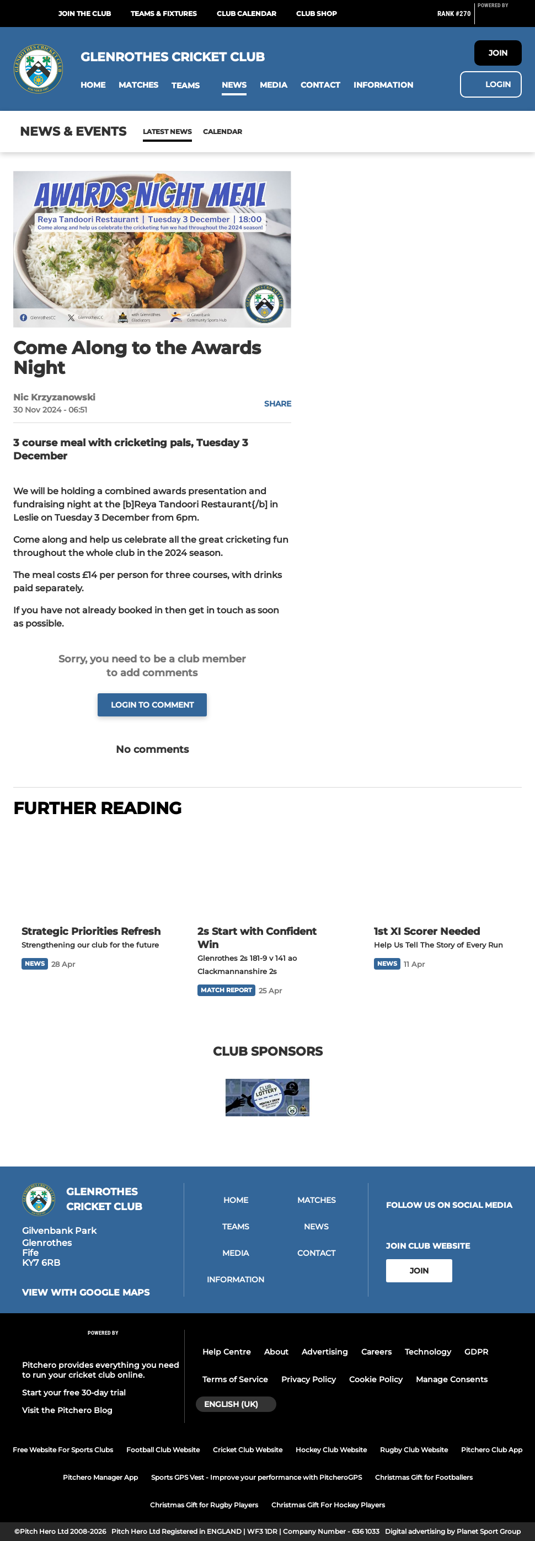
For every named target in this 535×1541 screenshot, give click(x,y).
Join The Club (84, 13)
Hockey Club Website (331, 1450)
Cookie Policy (376, 1379)
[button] (93, 85)
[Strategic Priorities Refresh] (91, 873)
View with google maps (85, 1293)
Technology (428, 1352)
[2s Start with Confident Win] (267, 873)
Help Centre (226, 1352)
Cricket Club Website (247, 1450)
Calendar (195, 131)
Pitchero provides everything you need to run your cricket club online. (100, 1370)
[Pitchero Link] (500, 18)
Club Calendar (246, 13)
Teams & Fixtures (164, 13)
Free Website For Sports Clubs (63, 1450)
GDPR (476, 1352)
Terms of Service (235, 1379)
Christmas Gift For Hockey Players (328, 1505)
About (276, 1352)
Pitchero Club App (491, 1450)
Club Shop (316, 13)
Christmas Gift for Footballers (424, 1477)
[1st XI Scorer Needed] (444, 873)
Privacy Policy (308, 1379)
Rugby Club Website (414, 1450)
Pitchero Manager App (100, 1477)
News (154, 131)
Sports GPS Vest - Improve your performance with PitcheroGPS (256, 1477)
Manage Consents (452, 1379)
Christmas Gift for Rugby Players (204, 1505)
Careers (376, 1352)
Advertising (325, 1352)
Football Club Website (163, 1450)
